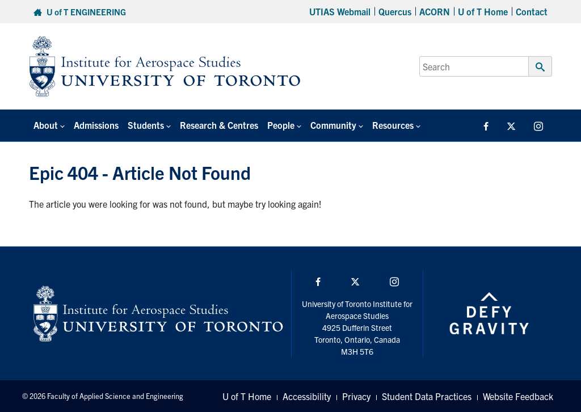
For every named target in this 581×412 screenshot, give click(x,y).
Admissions (96, 125)
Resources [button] (393, 125)
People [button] (280, 125)
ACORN (434, 11)
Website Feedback (518, 396)
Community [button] (333, 125)
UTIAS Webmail (340, 11)
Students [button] (146, 125)
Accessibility (307, 396)
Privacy (356, 396)
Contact (532, 11)
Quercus (394, 11)
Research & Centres (219, 125)
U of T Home (483, 11)
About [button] (45, 125)
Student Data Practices (426, 396)
